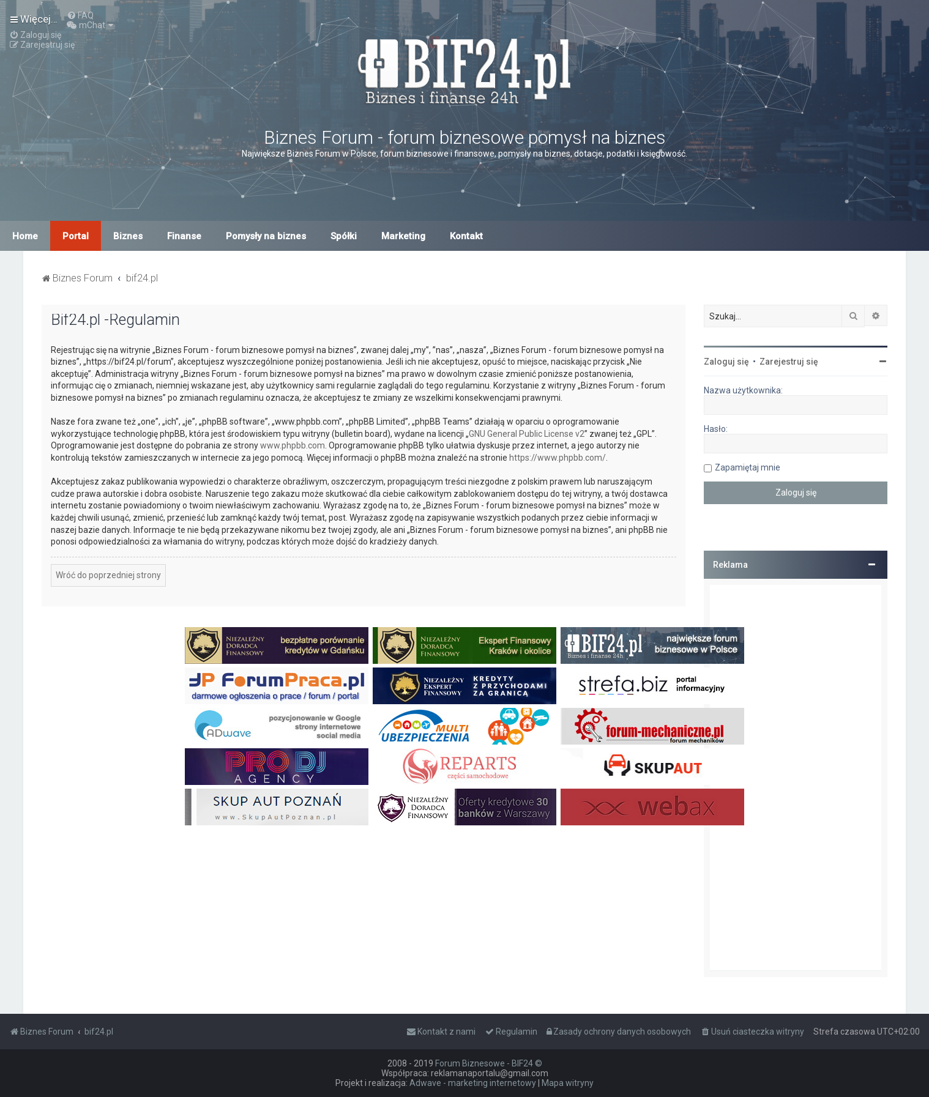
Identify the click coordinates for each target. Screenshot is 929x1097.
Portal (75, 236)
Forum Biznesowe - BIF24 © (488, 1063)
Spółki (343, 236)
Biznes (128, 236)
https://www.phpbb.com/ (557, 458)
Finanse (184, 236)
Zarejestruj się (788, 361)
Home (25, 236)
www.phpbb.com (292, 445)
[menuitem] (80, 15)
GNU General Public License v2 (526, 434)
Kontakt (466, 236)
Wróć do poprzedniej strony (108, 575)
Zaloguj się (726, 361)
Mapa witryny (568, 1083)
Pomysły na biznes (266, 236)
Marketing (403, 236)
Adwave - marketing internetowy (472, 1083)
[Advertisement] (795, 777)
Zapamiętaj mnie (747, 467)
